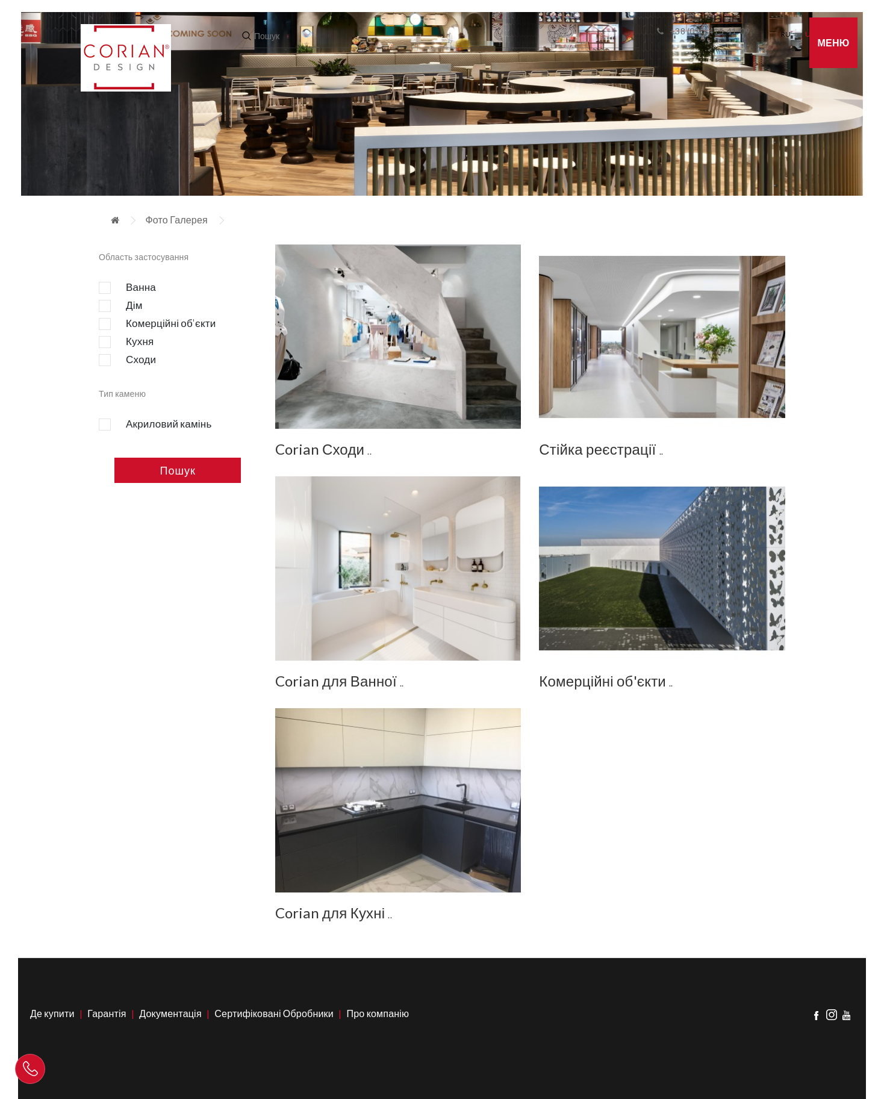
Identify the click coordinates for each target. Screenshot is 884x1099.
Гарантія (106, 1013)
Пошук (178, 470)
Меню (834, 42)
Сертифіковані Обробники (274, 1013)
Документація (170, 1013)
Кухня (126, 342)
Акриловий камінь (155, 425)
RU (786, 34)
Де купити (52, 1013)
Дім (121, 306)
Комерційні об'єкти (157, 324)
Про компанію (378, 1013)
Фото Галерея (176, 219)
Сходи (127, 360)
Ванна (127, 288)
